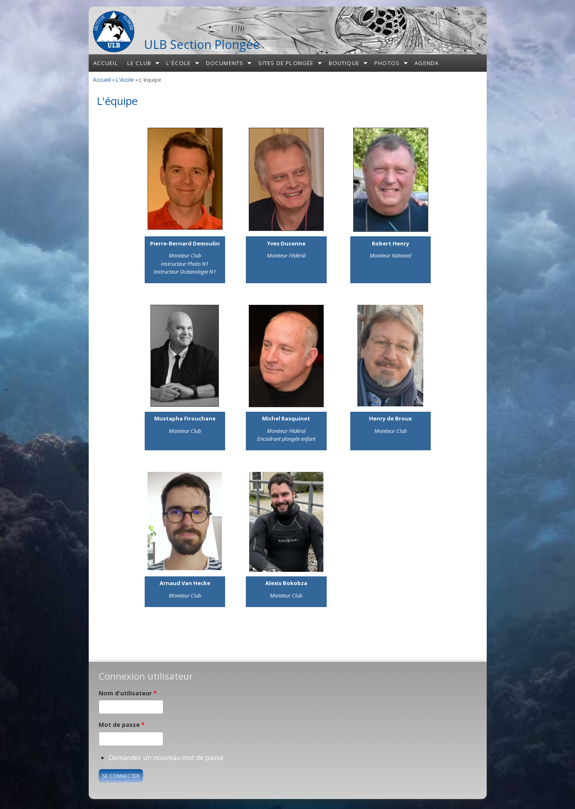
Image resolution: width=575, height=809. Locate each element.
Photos (387, 63)
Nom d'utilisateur (128, 693)
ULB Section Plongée (202, 44)
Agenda (427, 63)
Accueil (105, 63)
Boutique (344, 63)
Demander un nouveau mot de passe (166, 757)
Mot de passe (122, 725)
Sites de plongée (285, 63)
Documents (225, 63)
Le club (139, 63)
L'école (178, 63)
